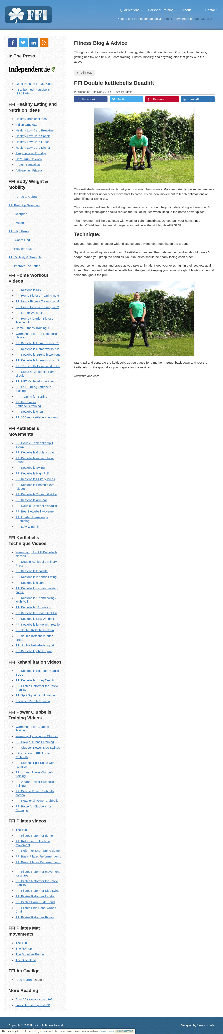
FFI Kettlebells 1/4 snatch (33, 607)
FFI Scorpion (17, 214)
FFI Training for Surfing (31, 396)
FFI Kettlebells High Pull (32, 473)
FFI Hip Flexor (18, 231)
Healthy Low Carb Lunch (32, 141)
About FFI (191, 10)
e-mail (167, 18)
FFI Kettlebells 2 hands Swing (35, 577)
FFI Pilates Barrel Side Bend (35, 902)
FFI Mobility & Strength (24, 257)
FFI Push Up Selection (23, 205)
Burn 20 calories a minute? (33, 999)
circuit (39, 411)
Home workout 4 (48, 366)
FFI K (19, 411)
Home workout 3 (47, 360)
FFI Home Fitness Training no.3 (37, 307)
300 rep (26, 417)
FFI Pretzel (16, 222)
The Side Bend (25, 960)
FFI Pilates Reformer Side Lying (37, 890)
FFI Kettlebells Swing (30, 467)
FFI (18, 349)
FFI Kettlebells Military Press (35, 479)
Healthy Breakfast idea (31, 118)
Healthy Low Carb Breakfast (34, 130)
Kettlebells (28, 349)
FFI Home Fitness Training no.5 (37, 295)
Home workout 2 (47, 349)
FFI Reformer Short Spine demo (37, 850)
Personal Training (162, 10)
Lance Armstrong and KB (32, 1005)
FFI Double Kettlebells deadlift (36, 505)
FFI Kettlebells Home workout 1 (37, 343)
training (35, 406)
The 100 (21, 829)
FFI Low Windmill (27, 526)
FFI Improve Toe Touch (24, 266)
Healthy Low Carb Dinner (32, 147)
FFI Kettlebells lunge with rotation (38, 624)
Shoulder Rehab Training (32, 701)
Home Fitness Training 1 (32, 328)
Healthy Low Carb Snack (32, 136)
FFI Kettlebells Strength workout (37, 354)
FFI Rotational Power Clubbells (36, 800)
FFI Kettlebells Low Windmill (34, 618)
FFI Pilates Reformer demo (34, 835)
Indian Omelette (26, 124)
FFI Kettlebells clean (29, 582)
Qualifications (131, 10)
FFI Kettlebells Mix (28, 290)
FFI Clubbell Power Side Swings (37, 747)
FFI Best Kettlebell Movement (35, 511)
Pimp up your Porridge (30, 153)
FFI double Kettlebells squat (34, 645)
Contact (210, 10)
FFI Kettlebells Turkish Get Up (36, 494)
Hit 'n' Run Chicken (28, 159)
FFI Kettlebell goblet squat (33, 651)
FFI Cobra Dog (19, 240)
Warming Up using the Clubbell (36, 736)
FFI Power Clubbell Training (34, 742)
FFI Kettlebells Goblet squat (34, 452)
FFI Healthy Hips (20, 248)
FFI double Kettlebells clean (34, 630)
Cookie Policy (106, 1031)
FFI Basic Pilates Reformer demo (38, 856)
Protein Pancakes (27, 164)
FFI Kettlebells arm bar (31, 500)
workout (53, 417)
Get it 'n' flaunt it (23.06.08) (34, 83)
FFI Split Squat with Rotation (35, 695)
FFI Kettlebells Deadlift (31, 571)
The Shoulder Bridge (29, 954)
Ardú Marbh (23, 979)
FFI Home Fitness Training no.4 (37, 301)
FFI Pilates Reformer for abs (34, 896)
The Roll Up (23, 948)
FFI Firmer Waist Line (30, 312)
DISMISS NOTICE (125, 1031)
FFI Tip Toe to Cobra (22, 196)
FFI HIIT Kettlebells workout (34, 381)
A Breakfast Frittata (28, 170)
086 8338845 (203, 18)
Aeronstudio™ (206, 1025)
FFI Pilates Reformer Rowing (35, 917)
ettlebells (24, 406)
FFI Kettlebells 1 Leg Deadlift (35, 680)
